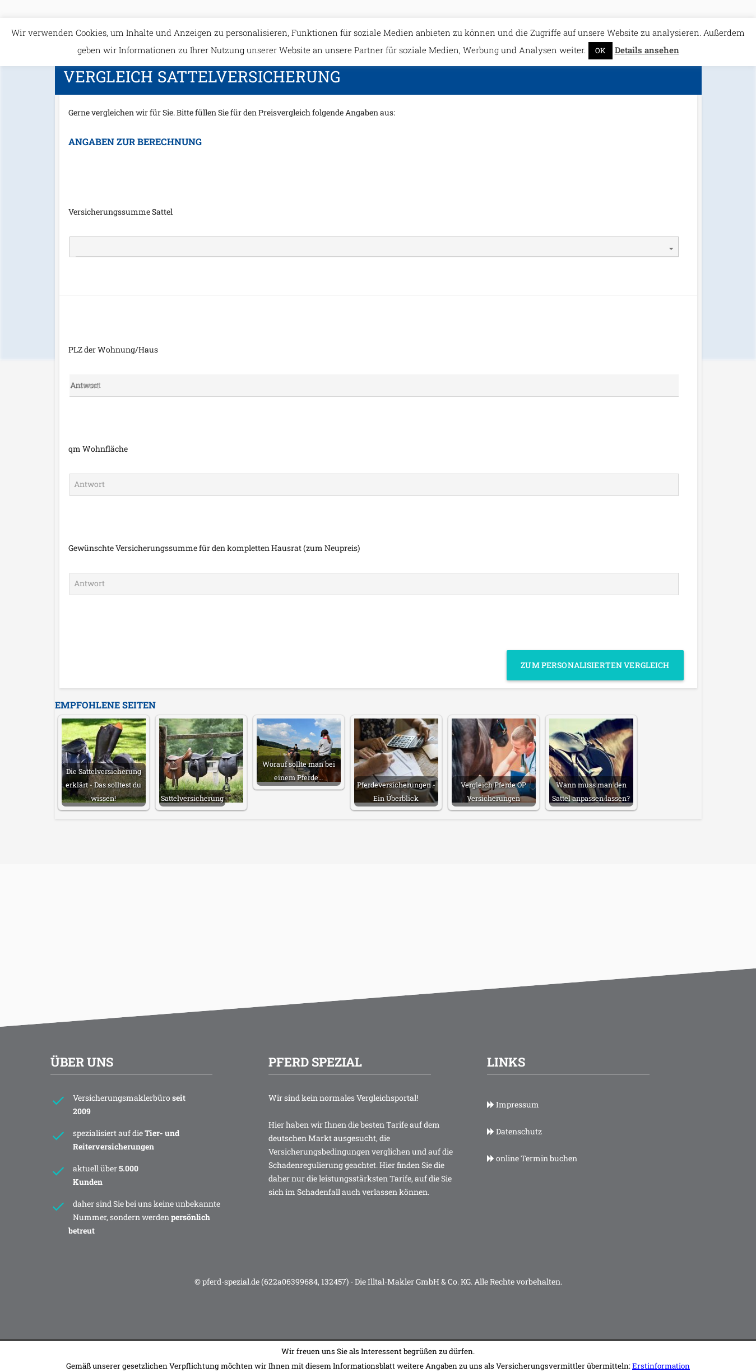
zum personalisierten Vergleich (595, 647)
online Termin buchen (532, 1140)
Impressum (513, 1086)
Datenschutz (514, 1113)
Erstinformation (661, 1348)
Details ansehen (647, 32)
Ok (378, 1361)
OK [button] (600, 32)
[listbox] (374, 229)
